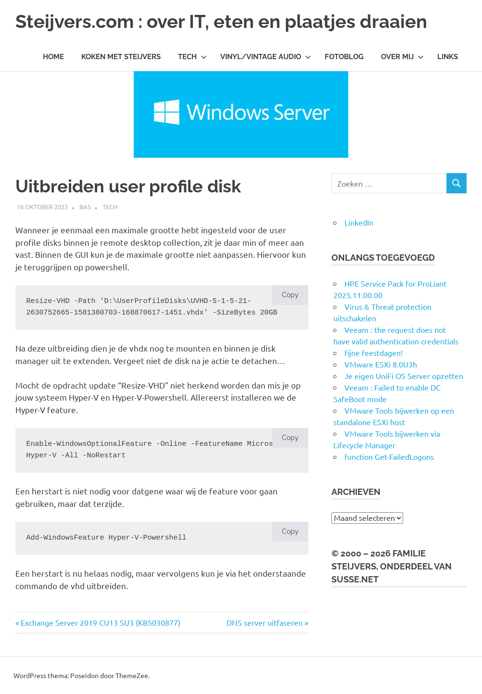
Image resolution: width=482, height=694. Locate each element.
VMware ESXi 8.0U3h (380, 364)
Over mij (402, 56)
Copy (290, 295)
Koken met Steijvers (121, 56)
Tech (192, 56)
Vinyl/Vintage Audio (265, 56)
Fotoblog (344, 56)
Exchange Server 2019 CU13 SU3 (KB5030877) (100, 622)
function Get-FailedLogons (389, 456)
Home (53, 56)
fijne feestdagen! (373, 352)
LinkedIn (358, 222)
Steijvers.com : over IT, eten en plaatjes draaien (221, 21)
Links (447, 56)
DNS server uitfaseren (265, 622)
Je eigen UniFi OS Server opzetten (403, 375)
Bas (85, 206)
